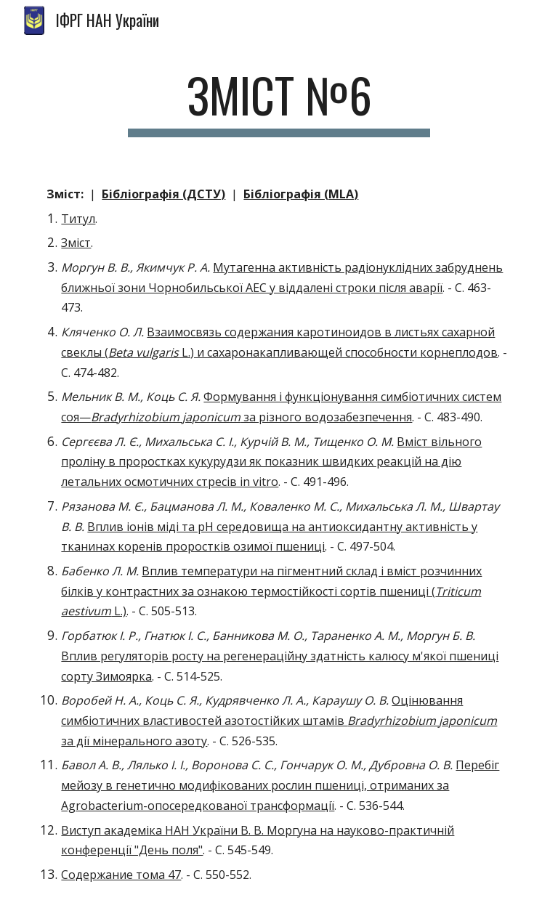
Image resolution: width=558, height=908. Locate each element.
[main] (278, 102)
